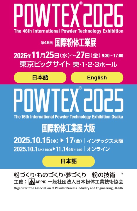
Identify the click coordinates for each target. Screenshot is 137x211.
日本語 (40, 77)
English (97, 77)
